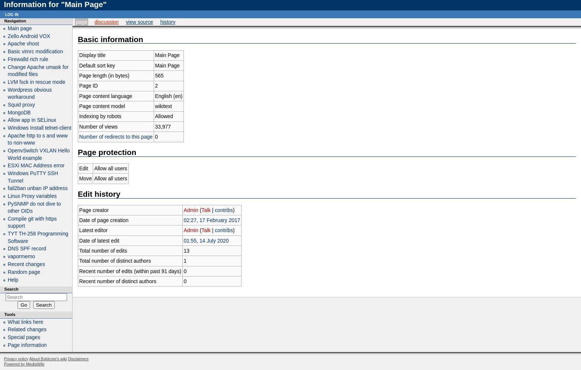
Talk (206, 210)
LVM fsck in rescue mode (37, 82)
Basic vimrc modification (35, 51)
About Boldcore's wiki (48, 359)
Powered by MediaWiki (24, 364)
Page (81, 22)
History (168, 22)
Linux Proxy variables (32, 196)
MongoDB (19, 113)
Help (13, 280)
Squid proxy (21, 105)
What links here (26, 322)
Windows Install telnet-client (39, 128)
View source (139, 22)
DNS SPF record (27, 249)
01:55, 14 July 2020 (206, 241)
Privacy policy (16, 359)
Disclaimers (78, 359)
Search (11, 289)
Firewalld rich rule (28, 59)
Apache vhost (23, 44)
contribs (224, 210)
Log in (12, 14)
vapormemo (21, 256)
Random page (24, 272)
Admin (191, 210)
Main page (20, 28)
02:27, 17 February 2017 (212, 220)
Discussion (107, 22)
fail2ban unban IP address (38, 188)
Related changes (27, 329)
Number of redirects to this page (116, 137)
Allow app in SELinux (32, 120)
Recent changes (26, 264)
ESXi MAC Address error (36, 165)
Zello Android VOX (29, 36)
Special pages (24, 337)
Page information (27, 345)
